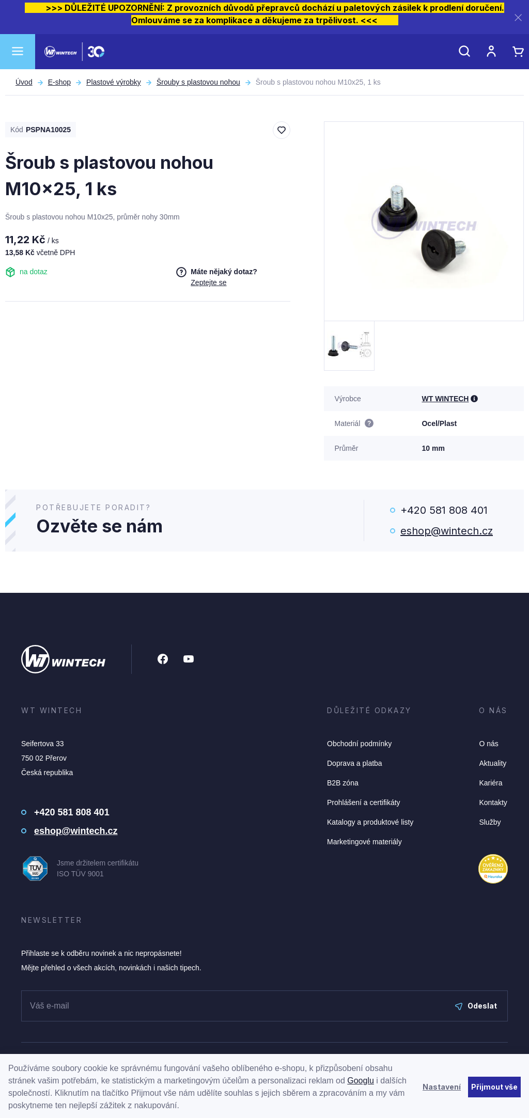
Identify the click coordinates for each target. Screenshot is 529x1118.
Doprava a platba (354, 763)
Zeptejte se (208, 282)
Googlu (360, 1080)
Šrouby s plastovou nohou (198, 82)
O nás (488, 743)
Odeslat (476, 1005)
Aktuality (492, 763)
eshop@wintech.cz (446, 531)
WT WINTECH (445, 399)
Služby (490, 822)
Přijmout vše (494, 1086)
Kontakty (493, 802)
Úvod (24, 82)
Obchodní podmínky (359, 743)
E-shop (59, 82)
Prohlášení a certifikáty (363, 802)
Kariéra (490, 783)
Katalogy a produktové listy (370, 822)
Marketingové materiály (364, 842)
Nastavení (442, 1086)
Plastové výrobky (113, 82)
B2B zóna (343, 783)
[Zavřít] (518, 17)
